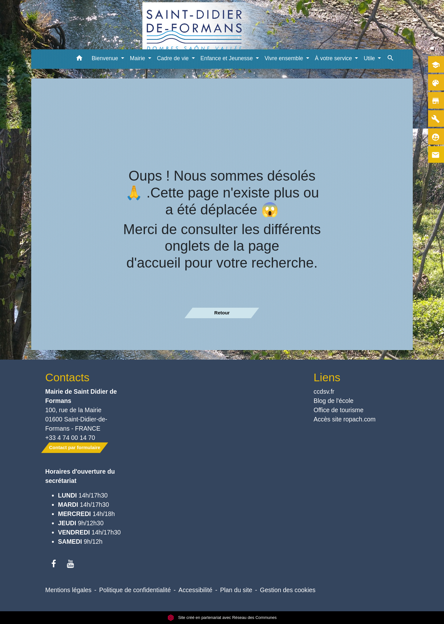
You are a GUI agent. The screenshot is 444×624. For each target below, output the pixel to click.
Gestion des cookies (287, 589)
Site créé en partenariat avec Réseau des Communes (222, 617)
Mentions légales (68, 589)
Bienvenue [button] (106, 58)
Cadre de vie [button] (173, 58)
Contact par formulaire (74, 447)
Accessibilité (195, 589)
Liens (327, 377)
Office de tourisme (339, 409)
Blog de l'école (334, 400)
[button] (79, 59)
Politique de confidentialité (135, 589)
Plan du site (236, 589)
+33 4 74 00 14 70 (70, 437)
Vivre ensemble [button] (285, 58)
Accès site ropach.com (345, 419)
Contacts (67, 377)
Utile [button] (370, 58)
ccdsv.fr (324, 391)
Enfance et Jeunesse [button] (227, 58)
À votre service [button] (334, 58)
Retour (222, 312)
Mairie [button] (138, 58)
